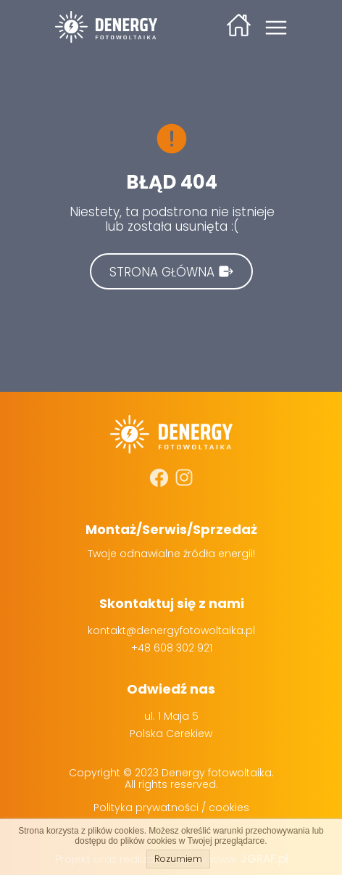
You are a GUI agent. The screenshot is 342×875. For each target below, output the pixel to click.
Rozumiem (178, 859)
